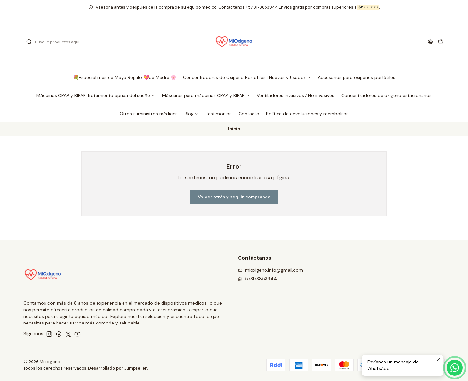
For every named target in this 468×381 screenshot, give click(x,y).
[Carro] (441, 42)
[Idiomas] (430, 42)
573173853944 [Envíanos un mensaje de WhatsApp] (257, 279)
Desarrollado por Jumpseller (117, 368)
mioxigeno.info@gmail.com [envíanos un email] (270, 270)
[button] (247, 77)
